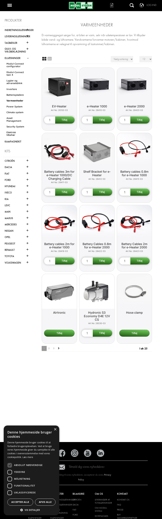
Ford (75, 514)
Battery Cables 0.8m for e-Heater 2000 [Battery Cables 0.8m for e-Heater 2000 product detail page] (97, 245)
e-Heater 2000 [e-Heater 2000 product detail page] (134, 106)
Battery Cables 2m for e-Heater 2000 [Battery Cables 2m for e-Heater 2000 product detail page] (134, 245)
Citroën (77, 499)
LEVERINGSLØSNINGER (61, 504)
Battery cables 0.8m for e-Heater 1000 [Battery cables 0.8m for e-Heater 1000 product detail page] (134, 173)
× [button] (55, 429)
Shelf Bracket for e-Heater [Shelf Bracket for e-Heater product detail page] (97, 173)
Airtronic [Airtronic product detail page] (59, 312)
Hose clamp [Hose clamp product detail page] (134, 312)
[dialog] (31, 470)
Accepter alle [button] (20, 502)
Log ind (151, 5)
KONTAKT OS (123, 499)
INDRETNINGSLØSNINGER (62, 499)
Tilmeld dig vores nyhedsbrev (81, 467)
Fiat (74, 509)
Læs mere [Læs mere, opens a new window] (27, 457)
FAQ (119, 504)
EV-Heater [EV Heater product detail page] (59, 106)
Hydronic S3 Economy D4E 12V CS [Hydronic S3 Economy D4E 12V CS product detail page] (97, 316)
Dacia (76, 504)
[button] (31, 510)
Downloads (101, 516)
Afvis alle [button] (45, 502)
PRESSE (120, 509)
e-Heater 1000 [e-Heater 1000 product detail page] (97, 106)
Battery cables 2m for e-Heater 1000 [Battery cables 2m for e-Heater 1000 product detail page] (59, 245)
